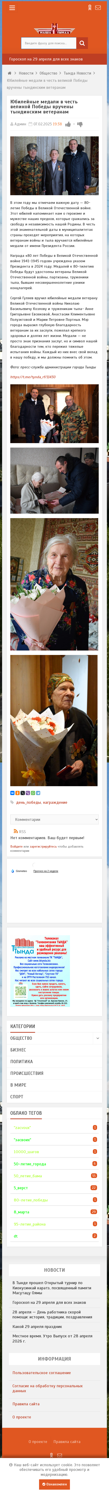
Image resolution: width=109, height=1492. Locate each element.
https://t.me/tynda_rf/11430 (32, 377)
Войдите (16, 846)
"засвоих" (22, 1139)
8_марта (21, 1212)
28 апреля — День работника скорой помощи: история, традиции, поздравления (52, 1314)
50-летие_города (30, 1164)
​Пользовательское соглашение (41, 1372)
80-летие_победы (31, 1200)
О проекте (21, 1417)
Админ (20, 124)
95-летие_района (30, 1224)
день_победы (28, 802)
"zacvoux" (22, 1127)
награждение (55, 802)
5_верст (21, 1187)
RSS (22, 831)
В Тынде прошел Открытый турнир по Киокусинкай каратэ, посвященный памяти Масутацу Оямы (51, 1287)
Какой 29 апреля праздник (37, 1326)
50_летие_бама (28, 1175)
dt (16, 1236)
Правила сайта (26, 1403)
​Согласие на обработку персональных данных (47, 1388)
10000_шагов (26, 1151)
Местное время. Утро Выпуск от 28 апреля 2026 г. (52, 1338)
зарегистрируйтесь (43, 846)
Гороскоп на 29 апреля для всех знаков (46, 59)
